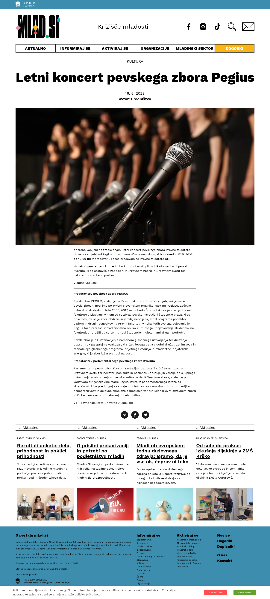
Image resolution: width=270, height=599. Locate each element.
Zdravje (141, 438)
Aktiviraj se (115, 49)
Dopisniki (226, 546)
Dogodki (234, 48)
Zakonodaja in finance (189, 563)
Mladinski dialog (185, 546)
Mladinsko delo (206, 438)
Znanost (140, 573)
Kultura (135, 61)
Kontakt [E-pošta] (224, 560)
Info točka (182, 566)
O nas (222, 555)
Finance (140, 580)
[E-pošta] (248, 26)
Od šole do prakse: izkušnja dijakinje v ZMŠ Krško (224, 451)
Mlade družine (144, 546)
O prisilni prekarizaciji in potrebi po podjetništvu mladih (103, 451)
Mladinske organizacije (189, 539)
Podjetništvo (143, 570)
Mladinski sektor (195, 49)
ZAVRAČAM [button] (215, 592)
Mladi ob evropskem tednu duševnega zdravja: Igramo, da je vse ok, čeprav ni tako (162, 453)
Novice (223, 535)
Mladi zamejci (143, 566)
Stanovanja (142, 560)
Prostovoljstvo (184, 556)
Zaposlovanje (26, 438)
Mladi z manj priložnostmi (150, 556)
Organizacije (155, 49)
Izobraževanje (143, 550)
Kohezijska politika (187, 560)
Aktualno (35, 49)
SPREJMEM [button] (244, 592)
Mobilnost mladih (186, 553)
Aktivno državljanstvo (188, 543)
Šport (139, 576)
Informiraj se (75, 49)
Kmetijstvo (142, 543)
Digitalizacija (143, 583)
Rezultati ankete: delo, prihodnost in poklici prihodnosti (44, 451)
